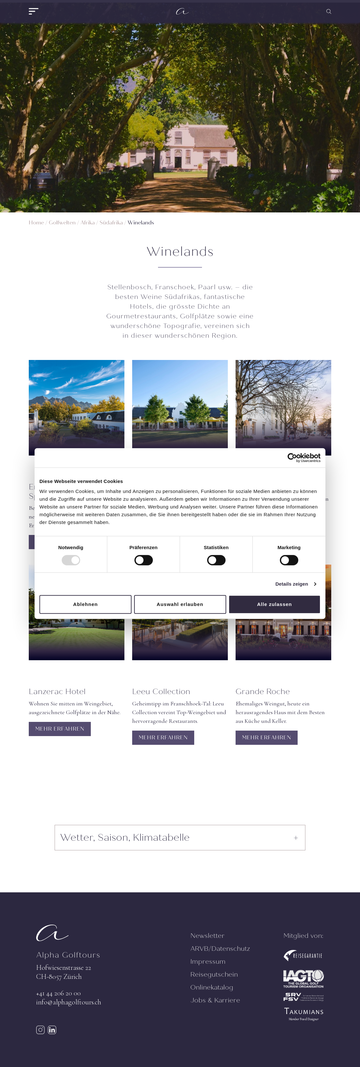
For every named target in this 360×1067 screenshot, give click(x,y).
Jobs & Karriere (215, 1000)
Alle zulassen (274, 604)
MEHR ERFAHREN (59, 729)
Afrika (87, 223)
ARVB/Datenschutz (220, 949)
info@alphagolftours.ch (68, 1002)
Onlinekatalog (211, 987)
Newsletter (207, 936)
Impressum (208, 962)
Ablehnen (85, 604)
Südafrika (111, 223)
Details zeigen (291, 584)
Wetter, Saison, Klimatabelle (125, 837)
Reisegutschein (214, 974)
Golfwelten (62, 223)
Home (36, 223)
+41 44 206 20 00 (58, 993)
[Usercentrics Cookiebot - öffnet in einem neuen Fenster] (292, 458)
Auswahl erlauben (180, 604)
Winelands (141, 223)
